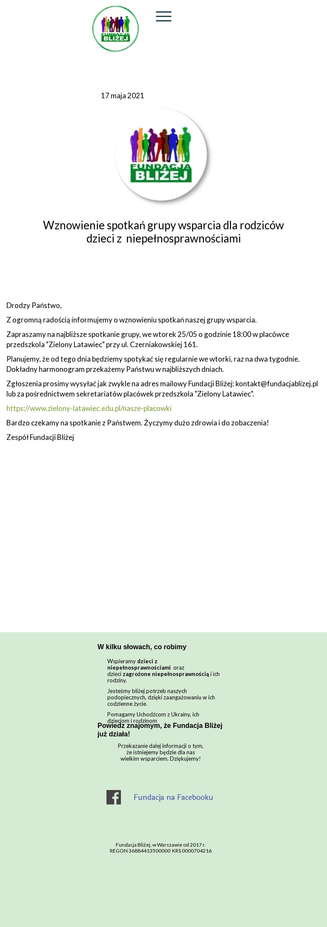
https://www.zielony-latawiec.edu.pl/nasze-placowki (89, 408)
